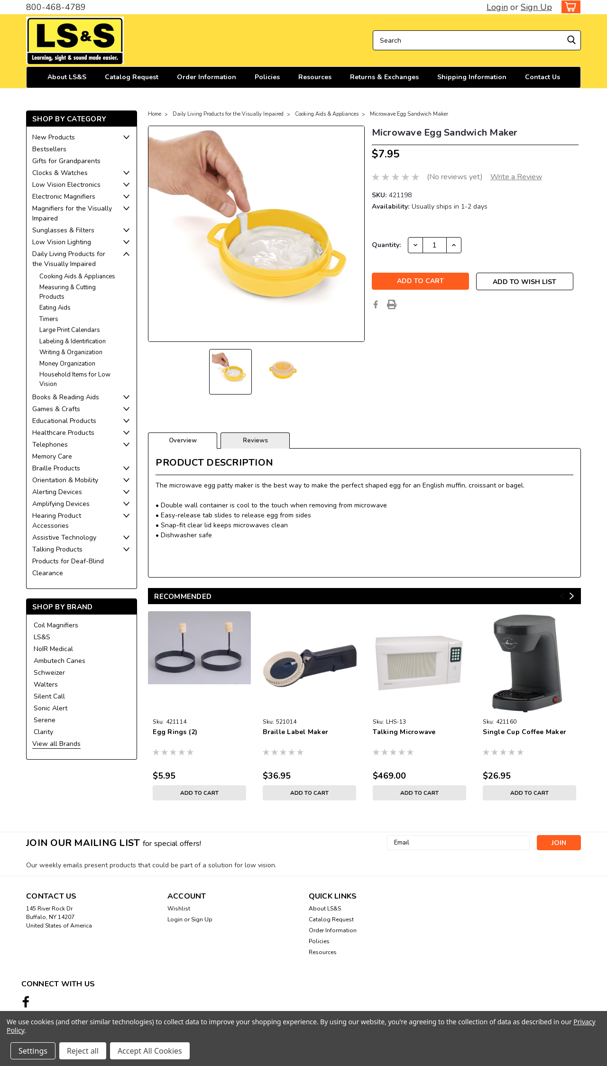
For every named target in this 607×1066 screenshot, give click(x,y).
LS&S (42, 637)
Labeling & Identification (72, 341)
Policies (267, 77)
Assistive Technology (64, 537)
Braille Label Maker (295, 731)
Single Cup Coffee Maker (524, 731)
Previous (562, 596)
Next (571, 596)
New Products (53, 137)
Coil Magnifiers (56, 625)
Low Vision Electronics (66, 184)
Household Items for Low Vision (74, 379)
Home (154, 114)
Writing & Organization (70, 352)
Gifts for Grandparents (66, 160)
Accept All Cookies (150, 1051)
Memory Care (52, 456)
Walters (46, 684)
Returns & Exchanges (384, 77)
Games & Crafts (56, 409)
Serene (44, 720)
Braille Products (56, 468)
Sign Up (536, 7)
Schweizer (49, 672)
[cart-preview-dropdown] (569, 6)
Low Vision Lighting (61, 242)
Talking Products (57, 549)
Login (497, 7)
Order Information (206, 77)
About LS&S (66, 77)
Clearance (47, 573)
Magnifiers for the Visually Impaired (72, 213)
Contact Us (542, 77)
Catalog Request (131, 77)
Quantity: (386, 244)
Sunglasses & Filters (63, 230)
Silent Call (49, 696)
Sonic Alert (50, 708)
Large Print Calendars (69, 330)
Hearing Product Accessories (56, 520)
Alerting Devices (57, 491)
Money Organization (67, 363)
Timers (48, 319)
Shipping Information (471, 77)
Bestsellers (49, 149)
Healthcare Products (63, 432)
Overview (183, 440)
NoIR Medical (53, 648)
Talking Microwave (404, 731)
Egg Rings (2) (175, 731)
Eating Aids (55, 307)
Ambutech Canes (59, 660)
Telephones (50, 444)
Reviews (255, 440)
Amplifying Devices (61, 503)
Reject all (83, 1051)
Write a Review (516, 177)
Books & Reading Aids (65, 397)
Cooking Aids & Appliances (77, 276)
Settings (32, 1051)
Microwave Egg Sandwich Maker (409, 114)
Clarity (43, 731)
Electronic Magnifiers (63, 196)
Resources (314, 77)
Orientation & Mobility (65, 480)
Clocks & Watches (60, 172)
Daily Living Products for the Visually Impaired (68, 258)
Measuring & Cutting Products (67, 292)
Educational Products (64, 420)
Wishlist (178, 908)
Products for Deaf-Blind (68, 561)
